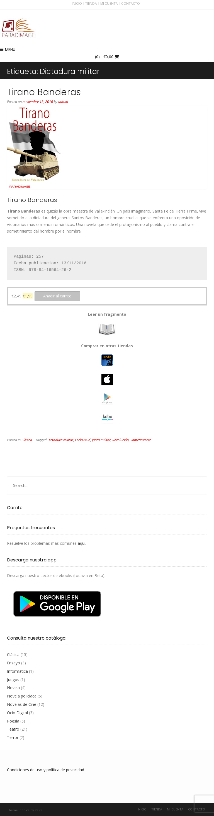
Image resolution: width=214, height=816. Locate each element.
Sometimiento (140, 440)
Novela (13, 687)
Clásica (26, 440)
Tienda (91, 3)
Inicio (77, 3)
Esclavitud (82, 440)
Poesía (13, 721)
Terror (12, 737)
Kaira (38, 810)
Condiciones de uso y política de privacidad (45, 769)
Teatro (13, 729)
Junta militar (101, 440)
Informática (17, 671)
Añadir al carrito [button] (57, 296)
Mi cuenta (109, 3)
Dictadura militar (60, 440)
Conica (25, 810)
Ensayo (13, 662)
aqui (81, 543)
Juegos (13, 679)
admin (63, 101)
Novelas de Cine (21, 704)
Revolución (120, 440)
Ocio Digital (17, 712)
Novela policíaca (22, 696)
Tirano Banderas (44, 92)
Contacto (130, 3)
